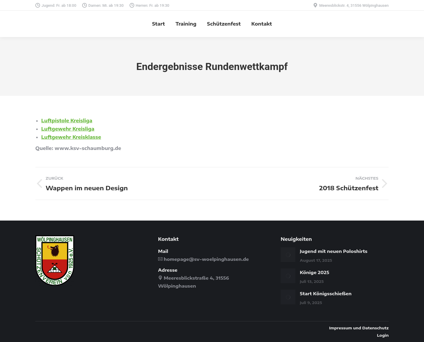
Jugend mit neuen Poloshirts (333, 251)
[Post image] (288, 254)
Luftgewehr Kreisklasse (71, 137)
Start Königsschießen (326, 293)
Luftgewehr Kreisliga (67, 129)
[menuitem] (158, 24)
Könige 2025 (314, 272)
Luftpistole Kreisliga (66, 121)
